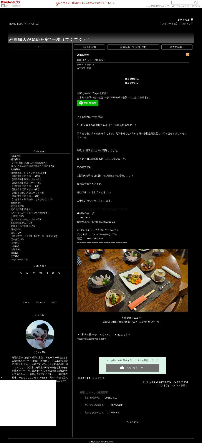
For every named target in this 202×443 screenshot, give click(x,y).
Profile (40, 315)
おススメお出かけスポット (24, 219)
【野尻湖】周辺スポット (23, 176)
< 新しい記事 (89, 47)
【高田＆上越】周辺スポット (25, 192)
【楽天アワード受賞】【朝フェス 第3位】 (32, 236)
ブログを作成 (182, 6)
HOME (12, 23)
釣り (13, 169)
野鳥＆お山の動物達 (21, 226)
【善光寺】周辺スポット (23, 189)
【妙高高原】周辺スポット (24, 182)
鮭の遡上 (15, 206)
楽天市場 (196, 6)
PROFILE (33, 23)
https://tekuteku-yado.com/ (91, 338)
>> (157, 6)
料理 (13, 159)
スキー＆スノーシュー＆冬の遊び (27, 212)
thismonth (40, 302)
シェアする (99, 377)
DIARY (22, 23)
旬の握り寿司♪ (92, 397)
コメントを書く (179, 385)
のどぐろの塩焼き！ (95, 405)
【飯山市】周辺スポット (23, 196)
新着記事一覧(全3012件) (133, 47)
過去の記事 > (177, 47)
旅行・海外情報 (13, 6)
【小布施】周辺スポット (23, 186)
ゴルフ (14, 233)
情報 (13, 156)
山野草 (14, 249)
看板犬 (14, 202)
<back (26, 302)
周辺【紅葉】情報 (20, 209)
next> (54, 302)
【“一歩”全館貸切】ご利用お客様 (27, 162)
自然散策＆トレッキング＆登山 (26, 172)
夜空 (13, 256)
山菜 (13, 246)
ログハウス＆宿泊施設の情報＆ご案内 (30, 166)
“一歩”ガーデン (18, 259)
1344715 (184, 19)
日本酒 (14, 229)
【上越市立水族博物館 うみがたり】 (30, 199)
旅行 (13, 253)
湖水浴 (14, 243)
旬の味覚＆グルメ (20, 223)
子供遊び (15, 216)
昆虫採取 (15, 239)
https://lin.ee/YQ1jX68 (105, 234)
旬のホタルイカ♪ (94, 412)
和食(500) (89, 64)
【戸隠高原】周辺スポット (24, 179)
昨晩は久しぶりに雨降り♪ (91, 60)
